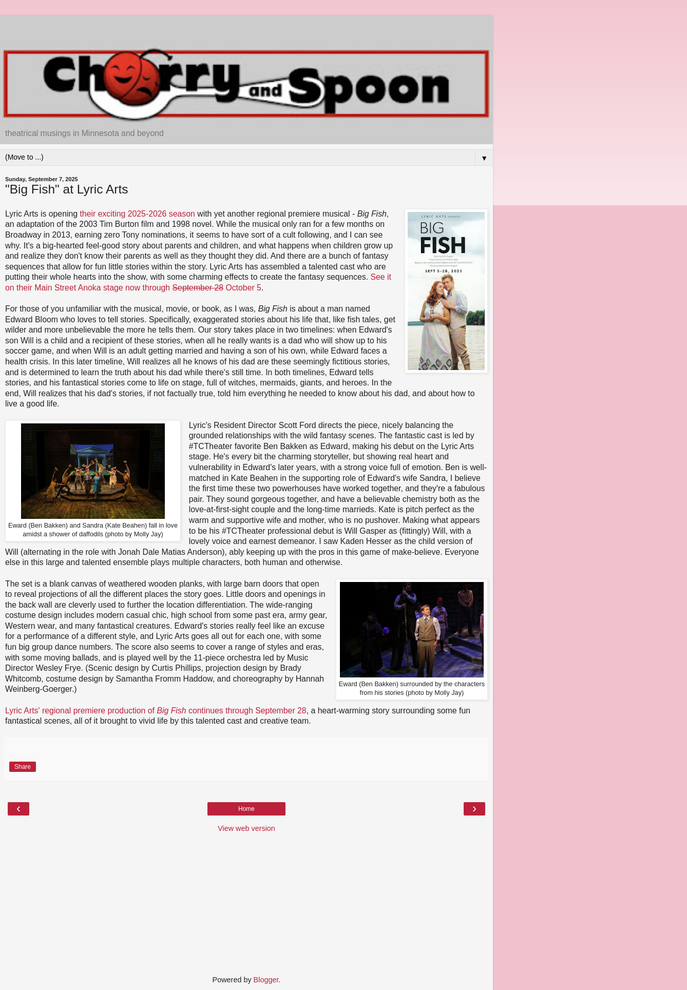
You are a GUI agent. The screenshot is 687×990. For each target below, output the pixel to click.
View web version (246, 828)
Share (22, 766)
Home (246, 808)
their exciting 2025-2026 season (137, 213)
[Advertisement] (246, 28)
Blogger (266, 980)
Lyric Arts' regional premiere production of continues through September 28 (156, 710)
